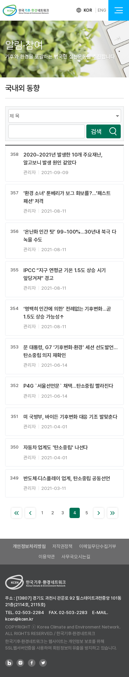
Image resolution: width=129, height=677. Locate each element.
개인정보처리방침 (29, 546)
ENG (102, 10)
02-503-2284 (29, 612)
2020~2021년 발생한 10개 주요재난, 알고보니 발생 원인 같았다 (63, 159)
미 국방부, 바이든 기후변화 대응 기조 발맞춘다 (70, 417)
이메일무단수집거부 (97, 546)
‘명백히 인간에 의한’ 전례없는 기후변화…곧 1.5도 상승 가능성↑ (67, 313)
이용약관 (47, 556)
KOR (88, 10)
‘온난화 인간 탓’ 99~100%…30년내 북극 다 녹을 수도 (69, 236)
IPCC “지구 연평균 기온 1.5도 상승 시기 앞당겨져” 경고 (64, 274)
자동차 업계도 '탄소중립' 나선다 (55, 447)
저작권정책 (62, 546)
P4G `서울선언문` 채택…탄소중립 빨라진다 (68, 386)
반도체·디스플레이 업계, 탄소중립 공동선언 (66, 478)
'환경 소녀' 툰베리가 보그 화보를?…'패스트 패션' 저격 (67, 197)
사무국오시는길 (76, 556)
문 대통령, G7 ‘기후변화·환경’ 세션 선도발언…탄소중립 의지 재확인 (70, 351)
